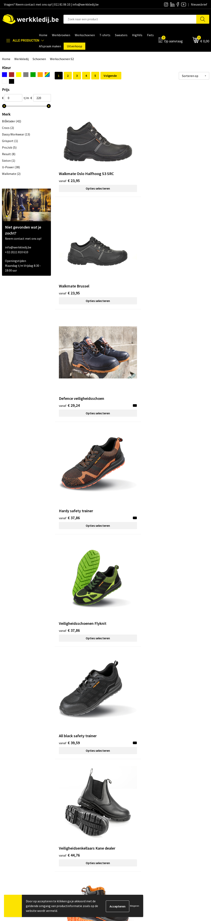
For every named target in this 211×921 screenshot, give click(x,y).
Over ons (116, 814)
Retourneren (170, 827)
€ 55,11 (172, 322)
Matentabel (118, 833)
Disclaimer (169, 814)
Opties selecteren (80, 159)
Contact (64, 814)
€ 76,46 (172, 481)
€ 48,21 (120, 316)
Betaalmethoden (173, 821)
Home (6, 59)
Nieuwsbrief (118, 821)
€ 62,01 (69, 405)
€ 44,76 (69, 316)
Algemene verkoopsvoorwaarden (81, 833)
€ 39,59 (172, 227)
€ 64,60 (172, 405)
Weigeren (134, 905)
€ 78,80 (69, 647)
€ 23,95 (69, 150)
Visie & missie (119, 827)
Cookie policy (68, 827)
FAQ (62, 839)
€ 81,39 (69, 724)
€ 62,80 (120, 399)
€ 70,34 (69, 481)
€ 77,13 (120, 564)
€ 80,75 (172, 647)
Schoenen (39, 59)
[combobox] (129, 19)
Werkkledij (21, 59)
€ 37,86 (69, 227)
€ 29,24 (172, 150)
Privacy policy (68, 821)
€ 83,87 (172, 730)
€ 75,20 (120, 481)
